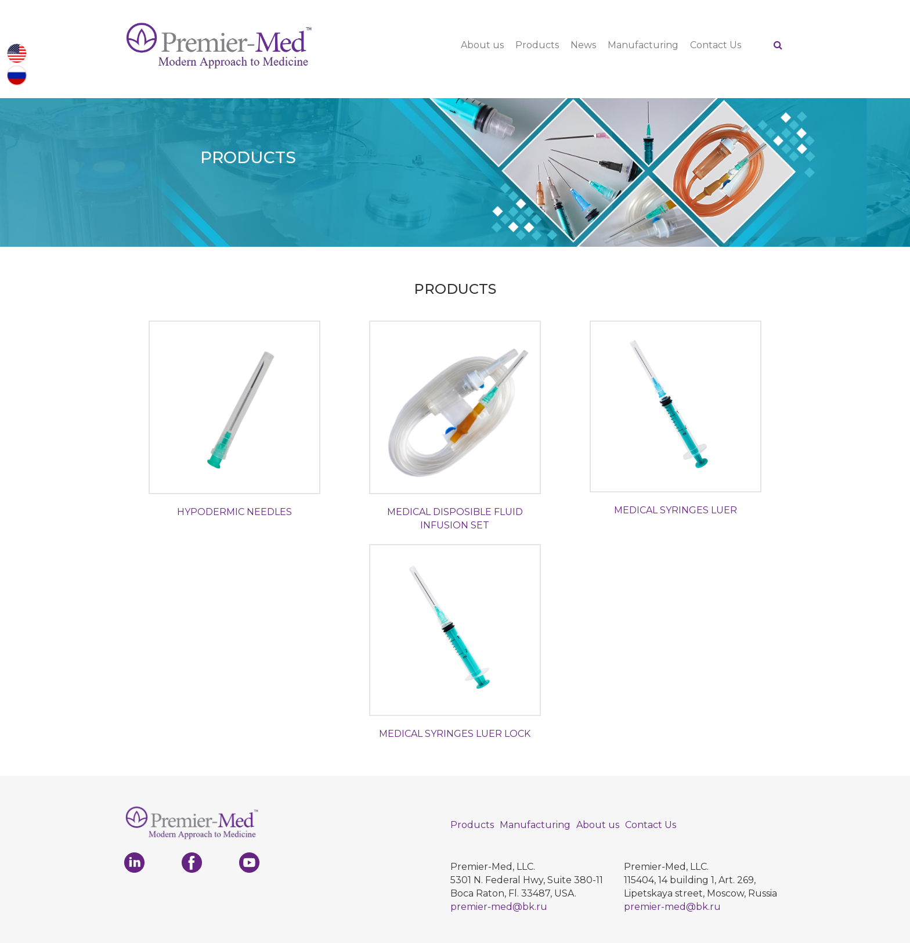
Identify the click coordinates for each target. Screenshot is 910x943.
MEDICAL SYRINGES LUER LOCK (454, 733)
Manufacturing (643, 45)
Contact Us (715, 45)
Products (537, 45)
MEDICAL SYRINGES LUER (675, 510)
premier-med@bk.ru (498, 906)
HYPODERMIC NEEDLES (234, 511)
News (583, 45)
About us (482, 45)
